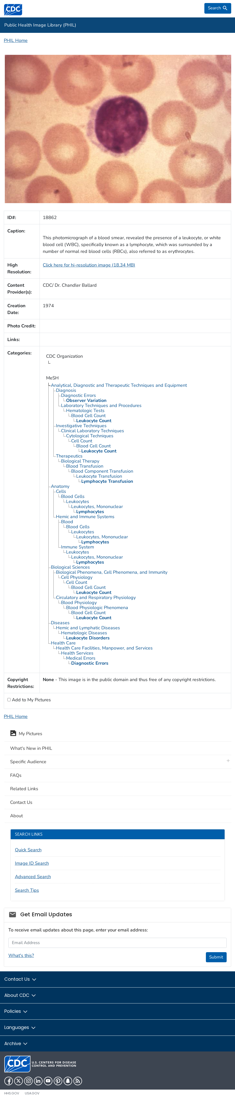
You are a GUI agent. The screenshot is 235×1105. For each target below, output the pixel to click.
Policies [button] (16, 1011)
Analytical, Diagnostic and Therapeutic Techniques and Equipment (119, 385)
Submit (216, 957)
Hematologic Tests (85, 410)
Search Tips (27, 890)
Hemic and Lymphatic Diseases (88, 628)
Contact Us (21, 802)
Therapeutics (69, 456)
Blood (67, 522)
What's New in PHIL (31, 748)
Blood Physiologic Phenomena (97, 608)
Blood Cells (73, 496)
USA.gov (32, 1093)
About (16, 816)
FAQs (16, 775)
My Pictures (26, 734)
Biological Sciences (70, 567)
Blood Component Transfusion (102, 471)
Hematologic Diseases (84, 633)
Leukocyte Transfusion (99, 476)
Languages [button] (20, 1027)
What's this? (21, 955)
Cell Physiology (76, 577)
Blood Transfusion (84, 466)
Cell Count (81, 441)
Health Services (77, 653)
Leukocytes (77, 501)
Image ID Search (32, 863)
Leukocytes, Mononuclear (97, 506)
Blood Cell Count (88, 416)
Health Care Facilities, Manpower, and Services (104, 648)
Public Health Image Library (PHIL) (40, 25)
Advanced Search (33, 877)
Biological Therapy (80, 461)
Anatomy (60, 486)
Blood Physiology (79, 602)
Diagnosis (66, 390)
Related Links (24, 789)
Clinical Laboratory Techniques (92, 431)
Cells (61, 491)
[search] (217, 8)
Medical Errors (80, 658)
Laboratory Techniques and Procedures (101, 405)
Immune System (77, 547)
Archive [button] (16, 1043)
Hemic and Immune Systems (85, 517)
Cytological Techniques (89, 436)
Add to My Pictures (31, 700)
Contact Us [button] (20, 979)
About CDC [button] (20, 995)
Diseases (60, 623)
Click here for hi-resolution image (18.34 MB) (89, 265)
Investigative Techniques (81, 426)
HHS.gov (11, 1093)
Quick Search (28, 850)
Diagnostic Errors (78, 395)
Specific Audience (28, 762)
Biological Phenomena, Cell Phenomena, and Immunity (111, 572)
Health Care (63, 643)
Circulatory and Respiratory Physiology (96, 597)
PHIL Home (16, 40)
